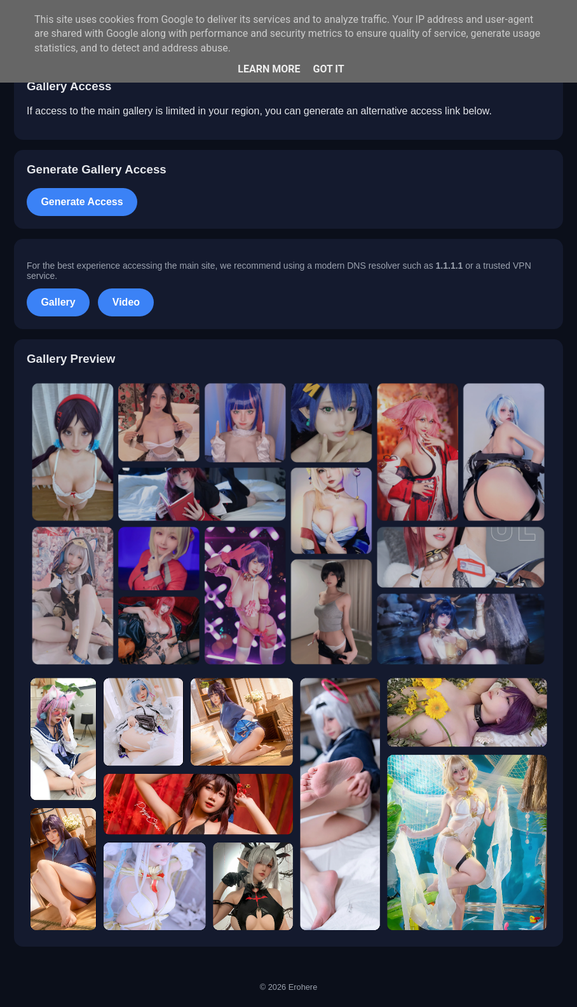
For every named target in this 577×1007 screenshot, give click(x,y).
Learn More (269, 69)
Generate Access (82, 201)
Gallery (58, 302)
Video (126, 302)
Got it (328, 69)
